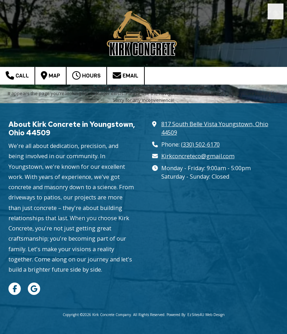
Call (17, 75)
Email (125, 75)
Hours (86, 75)
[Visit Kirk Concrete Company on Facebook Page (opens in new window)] (14, 289)
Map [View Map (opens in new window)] (50, 75)
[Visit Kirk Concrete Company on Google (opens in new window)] (34, 289)
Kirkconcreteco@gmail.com (198, 156)
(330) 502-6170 (200, 144)
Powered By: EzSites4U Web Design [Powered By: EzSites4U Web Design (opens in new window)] (196, 314)
